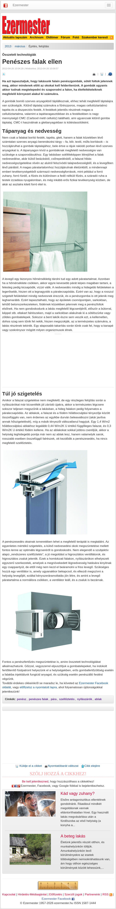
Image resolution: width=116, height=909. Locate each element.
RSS (107, 894)
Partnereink (92, 894)
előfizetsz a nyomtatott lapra (38, 687)
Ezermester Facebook (58, 898)
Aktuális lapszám (15, 37)
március (20, 46)
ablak (98, 699)
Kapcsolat (8, 894)
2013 (8, 46)
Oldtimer (52, 37)
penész (21, 699)
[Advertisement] (58, 361)
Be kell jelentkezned (35, 781)
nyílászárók (84, 699)
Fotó (76, 37)
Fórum (65, 37)
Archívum (36, 37)
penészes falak (38, 699)
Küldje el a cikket (28, 766)
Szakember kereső (95, 37)
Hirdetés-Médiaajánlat (32, 894)
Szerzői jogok (73, 894)
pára (54, 699)
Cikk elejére (90, 766)
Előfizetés (55, 894)
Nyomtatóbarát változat (61, 766)
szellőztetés (67, 699)
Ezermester (21, 5)
